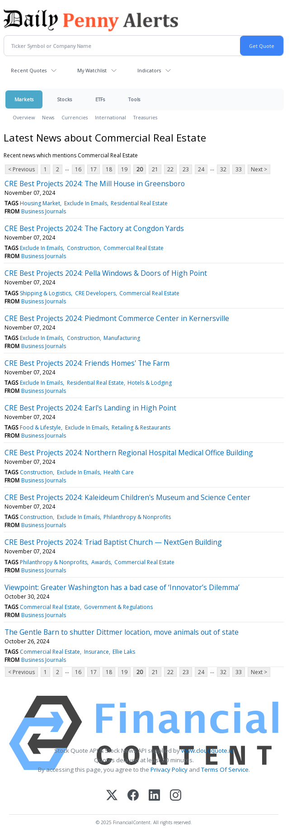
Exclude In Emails (85, 203)
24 (201, 169)
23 (186, 169)
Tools (134, 99)
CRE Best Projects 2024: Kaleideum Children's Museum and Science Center (127, 497)
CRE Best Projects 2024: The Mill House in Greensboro (95, 184)
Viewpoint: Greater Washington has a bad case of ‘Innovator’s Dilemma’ (122, 587)
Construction (83, 248)
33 (238, 169)
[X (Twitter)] (112, 796)
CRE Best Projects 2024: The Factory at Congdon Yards (94, 228)
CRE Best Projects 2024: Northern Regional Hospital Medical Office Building (129, 453)
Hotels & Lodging (149, 383)
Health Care (118, 472)
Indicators (149, 70)
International (110, 117)
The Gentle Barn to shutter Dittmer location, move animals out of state (122, 632)
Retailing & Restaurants (141, 427)
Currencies (74, 117)
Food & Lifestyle (40, 427)
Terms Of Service (225, 769)
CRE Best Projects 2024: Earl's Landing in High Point (90, 408)
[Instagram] (175, 796)
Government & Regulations (118, 607)
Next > (259, 169)
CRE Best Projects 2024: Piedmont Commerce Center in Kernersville (117, 318)
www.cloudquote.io (207, 750)
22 (170, 169)
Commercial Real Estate (133, 248)
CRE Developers (95, 293)
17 (93, 169)
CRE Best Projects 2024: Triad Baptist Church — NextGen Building (113, 542)
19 (124, 169)
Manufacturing (121, 338)
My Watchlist (92, 70)
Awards (101, 562)
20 (139, 169)
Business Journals (43, 211)
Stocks (64, 99)
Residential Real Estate (139, 203)
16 (78, 169)
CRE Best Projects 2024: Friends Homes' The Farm (87, 363)
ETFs (100, 99)
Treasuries (145, 117)
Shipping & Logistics (45, 293)
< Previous (21, 169)
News (48, 117)
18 (109, 169)
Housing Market (40, 203)
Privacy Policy (169, 769)
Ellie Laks (124, 652)
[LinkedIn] (154, 796)
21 (155, 169)
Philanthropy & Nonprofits (137, 517)
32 (223, 169)
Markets (23, 99)
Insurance (96, 652)
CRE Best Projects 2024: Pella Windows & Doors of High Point (106, 273)
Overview (24, 117)
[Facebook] (133, 796)
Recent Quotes (29, 70)
